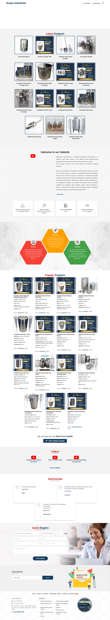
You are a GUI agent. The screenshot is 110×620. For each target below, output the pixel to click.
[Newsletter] (27, 578)
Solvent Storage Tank (44, 56)
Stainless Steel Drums (86, 110)
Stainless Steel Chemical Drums (86, 296)
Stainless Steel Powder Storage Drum (64, 373)
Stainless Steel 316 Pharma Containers (33, 412)
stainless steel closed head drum (43, 335)
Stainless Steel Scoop (34, 136)
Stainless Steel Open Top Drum (43, 373)
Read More (25, 489)
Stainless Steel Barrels (65, 110)
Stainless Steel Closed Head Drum (65, 335)
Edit (65, 533)
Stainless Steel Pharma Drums (64, 296)
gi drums (58, 607)
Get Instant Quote (55, 441)
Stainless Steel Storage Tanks (62, 604)
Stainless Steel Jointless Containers (53, 412)
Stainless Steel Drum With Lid (86, 335)
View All (42, 616)
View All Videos (55, 468)
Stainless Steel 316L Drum (22, 334)
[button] (19, 611)
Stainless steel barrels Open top (76, 412)
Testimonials (53, 593)
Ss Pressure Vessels (86, 56)
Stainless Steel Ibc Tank (44, 110)
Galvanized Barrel (23, 56)
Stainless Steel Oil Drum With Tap (42, 296)
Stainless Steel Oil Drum (21, 373)
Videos (59, 593)
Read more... (60, 194)
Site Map (72, 593)
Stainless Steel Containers (86, 373)
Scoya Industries (16, 3)
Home (33, 593)
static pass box (60, 610)
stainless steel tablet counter (61, 613)
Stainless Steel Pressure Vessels (46, 608)
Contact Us (65, 593)
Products (45, 593)
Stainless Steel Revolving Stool (46, 613)
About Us (39, 593)
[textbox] (59, 533)
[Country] (26, 543)
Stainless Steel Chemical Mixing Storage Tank (21, 296)
